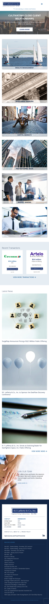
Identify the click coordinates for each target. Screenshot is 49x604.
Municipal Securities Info (10, 566)
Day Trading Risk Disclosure (11, 558)
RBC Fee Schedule (9, 572)
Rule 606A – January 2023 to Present (13, 552)
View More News (39, 451)
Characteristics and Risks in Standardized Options (17, 568)
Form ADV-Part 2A (9, 592)
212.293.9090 (7, 527)
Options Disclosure (9, 562)
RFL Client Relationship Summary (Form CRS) (15, 586)
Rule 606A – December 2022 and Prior (14, 550)
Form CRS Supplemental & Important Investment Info (18, 590)
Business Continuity (9, 556)
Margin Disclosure (9, 564)
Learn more (24, 29)
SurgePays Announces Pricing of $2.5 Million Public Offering (24, 341)
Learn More (22, 483)
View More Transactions (24, 277)
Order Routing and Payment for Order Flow (15, 582)
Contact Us (8, 532)
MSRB (19, 527)
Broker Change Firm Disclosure (12, 578)
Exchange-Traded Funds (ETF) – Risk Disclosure (16, 580)
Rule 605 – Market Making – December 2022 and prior (18, 546)
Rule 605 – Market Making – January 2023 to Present (17, 548)
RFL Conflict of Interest (10, 588)
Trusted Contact (8, 576)
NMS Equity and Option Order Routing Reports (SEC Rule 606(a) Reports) (23, 594)
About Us (17, 532)
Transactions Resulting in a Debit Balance (15, 584)
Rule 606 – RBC (8, 554)
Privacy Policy (26, 532)
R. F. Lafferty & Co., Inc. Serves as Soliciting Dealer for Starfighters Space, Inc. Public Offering (22, 447)
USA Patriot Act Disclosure (11, 574)
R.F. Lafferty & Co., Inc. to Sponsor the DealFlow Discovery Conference (23, 393)
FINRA (19, 523)
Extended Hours (8, 560)
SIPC (19, 521)
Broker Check (21, 525)
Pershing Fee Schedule (10, 570)
